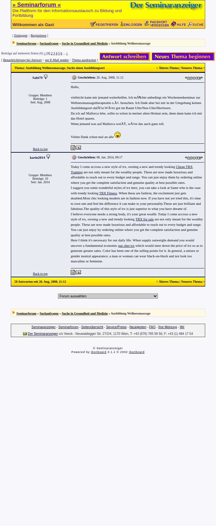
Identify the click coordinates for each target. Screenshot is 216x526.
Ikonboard (98, 352)
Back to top (40, 149)
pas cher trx (126, 245)
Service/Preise (116, 327)
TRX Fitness (108, 193)
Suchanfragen (49, 43)
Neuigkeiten (137, 327)
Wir (182, 327)
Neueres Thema (191, 68)
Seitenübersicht (92, 327)
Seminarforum (26, 43)
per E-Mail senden (57, 60)
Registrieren (38, 35)
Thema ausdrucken (84, 60)
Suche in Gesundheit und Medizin (85, 43)
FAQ (152, 327)
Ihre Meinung (167, 327)
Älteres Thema (169, 68)
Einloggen (20, 35)
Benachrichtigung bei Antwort (22, 60)
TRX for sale (144, 219)
